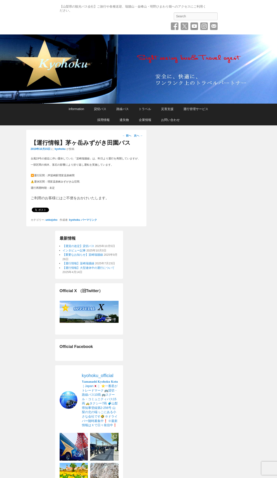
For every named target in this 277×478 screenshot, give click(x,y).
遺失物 (124, 120)
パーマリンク (89, 219)
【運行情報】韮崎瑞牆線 (78, 263)
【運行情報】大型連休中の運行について (89, 267)
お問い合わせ (214, 26)
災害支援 (167, 109)
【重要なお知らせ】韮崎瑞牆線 (83, 254)
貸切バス (100, 109)
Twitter (184, 26)
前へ (126, 135)
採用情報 (103, 120)
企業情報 (145, 120)
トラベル (145, 109)
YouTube (194, 26)
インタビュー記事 (74, 250)
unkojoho (51, 219)
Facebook (174, 26)
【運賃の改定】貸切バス (78, 246)
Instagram (204, 26)
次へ (138, 135)
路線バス (122, 109)
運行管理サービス (195, 109)
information (76, 109)
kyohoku (60, 149)
